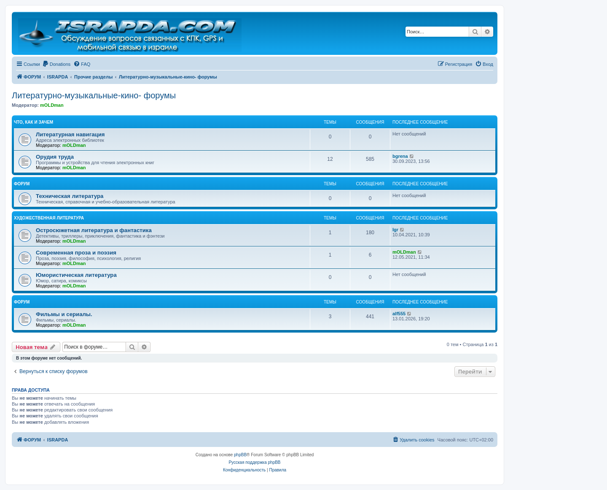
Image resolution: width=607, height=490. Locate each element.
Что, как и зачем (33, 122)
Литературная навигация (70, 134)
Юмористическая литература (76, 275)
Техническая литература (69, 196)
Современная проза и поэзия (76, 252)
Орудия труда (55, 157)
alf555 (399, 313)
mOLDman (52, 105)
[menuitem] (56, 64)
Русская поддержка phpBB (254, 462)
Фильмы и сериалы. (64, 314)
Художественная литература (49, 218)
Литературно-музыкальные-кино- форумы (94, 95)
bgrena (400, 156)
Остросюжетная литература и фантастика (94, 230)
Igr (395, 229)
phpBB (240, 454)
